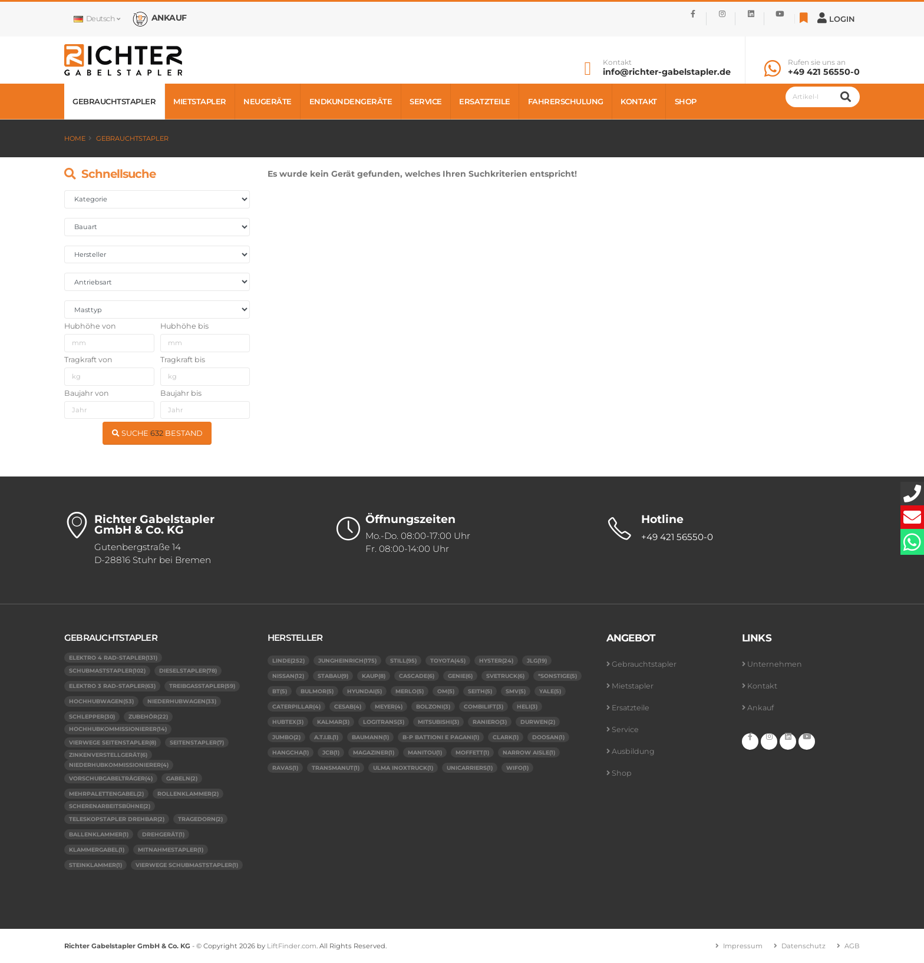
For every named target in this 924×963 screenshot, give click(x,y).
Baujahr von (86, 393)
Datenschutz (803, 946)
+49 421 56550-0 (824, 72)
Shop (686, 101)
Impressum (743, 946)
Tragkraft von (88, 359)
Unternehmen (774, 664)
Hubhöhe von (90, 326)
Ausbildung (633, 751)
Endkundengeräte (350, 101)
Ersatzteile (484, 101)
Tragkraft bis (182, 359)
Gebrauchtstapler (114, 101)
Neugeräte (267, 101)
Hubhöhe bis (184, 326)
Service (426, 101)
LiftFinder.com (291, 946)
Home (74, 138)
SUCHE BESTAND (157, 433)
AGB (852, 946)
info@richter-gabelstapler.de (667, 72)
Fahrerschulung (565, 101)
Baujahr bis (181, 393)
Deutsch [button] (97, 18)
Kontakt (617, 62)
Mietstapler (199, 101)
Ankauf (760, 707)
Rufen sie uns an (817, 62)
